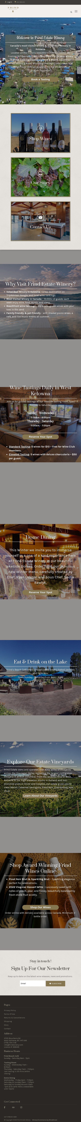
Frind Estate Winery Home (13, 11)
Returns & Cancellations (14, 1017)
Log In (8, 2)
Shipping (8, 1021)
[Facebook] (4, 1106)
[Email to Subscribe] (32, 983)
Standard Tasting (19, 446)
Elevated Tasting (19, 454)
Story (6, 1024)
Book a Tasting (40, 79)
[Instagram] (21, 1106)
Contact (7, 1028)
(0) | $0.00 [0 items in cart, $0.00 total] (19, 2)
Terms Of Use (9, 1013)
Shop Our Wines (40, 907)
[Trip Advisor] (13, 1106)
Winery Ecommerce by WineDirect (44, 1119)
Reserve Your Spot (40, 436)
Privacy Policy (10, 1010)
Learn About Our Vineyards (40, 795)
